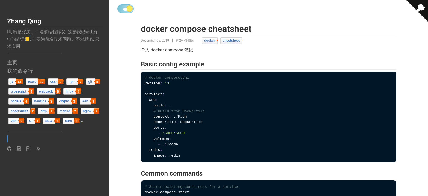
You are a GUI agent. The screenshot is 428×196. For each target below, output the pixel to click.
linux (69, 91)
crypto (64, 101)
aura (68, 121)
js (12, 82)
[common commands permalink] (137, 173)
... (83, 120)
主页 (12, 62)
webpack (46, 91)
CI (30, 121)
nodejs (16, 101)
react (32, 82)
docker (209, 40)
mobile (65, 111)
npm (72, 82)
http (43, 111)
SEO (48, 121)
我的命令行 (20, 71)
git (90, 82)
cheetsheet (19, 111)
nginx (87, 111)
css (53, 82)
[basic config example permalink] (137, 64)
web (85, 101)
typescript (18, 91)
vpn (13, 121)
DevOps (40, 101)
